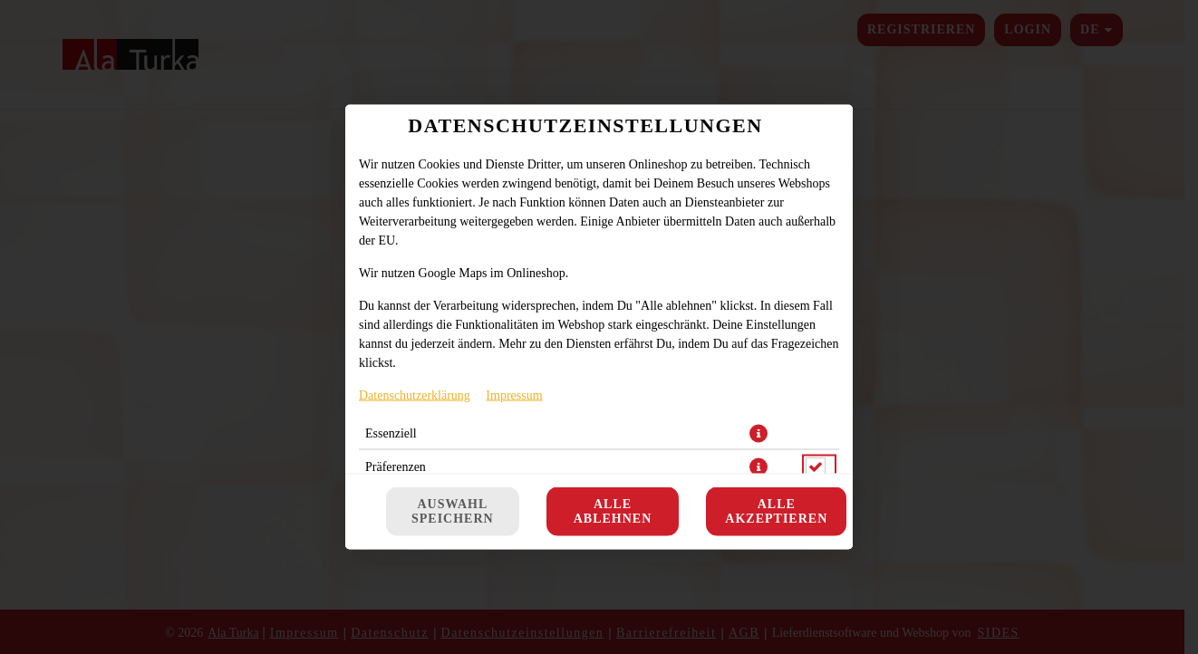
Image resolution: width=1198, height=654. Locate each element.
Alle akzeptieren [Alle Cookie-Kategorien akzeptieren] (776, 511)
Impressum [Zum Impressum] (514, 395)
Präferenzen (395, 467)
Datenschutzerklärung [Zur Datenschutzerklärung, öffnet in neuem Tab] (414, 395)
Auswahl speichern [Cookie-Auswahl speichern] (452, 511)
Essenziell (391, 433)
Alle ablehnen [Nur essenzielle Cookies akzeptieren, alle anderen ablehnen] (613, 511)
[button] (758, 434)
